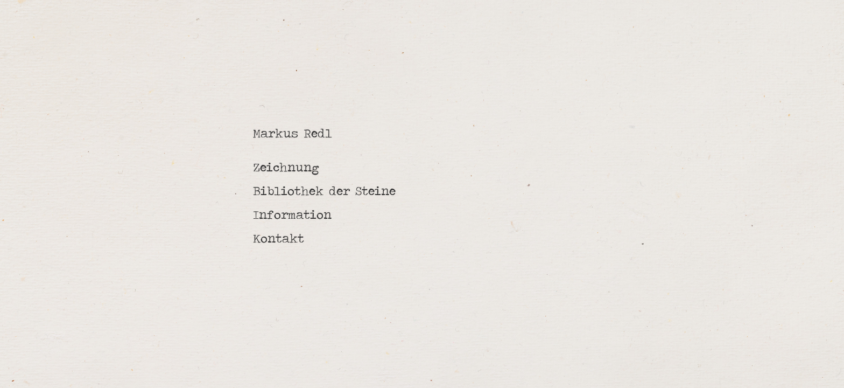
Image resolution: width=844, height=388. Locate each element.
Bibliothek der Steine (324, 191)
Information (292, 214)
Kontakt (278, 238)
